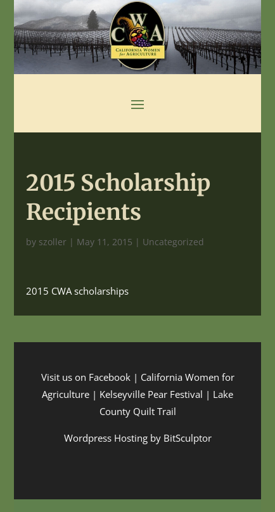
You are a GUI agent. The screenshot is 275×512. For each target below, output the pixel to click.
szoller (53, 242)
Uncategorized (173, 242)
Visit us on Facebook (86, 377)
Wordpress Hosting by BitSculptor (138, 438)
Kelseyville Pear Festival (151, 394)
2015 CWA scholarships (77, 291)
